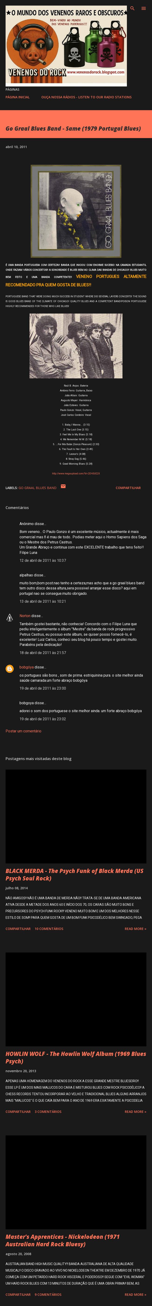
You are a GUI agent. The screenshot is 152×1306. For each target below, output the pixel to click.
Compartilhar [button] (128, 488)
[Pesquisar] (132, 8)
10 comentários (49, 928)
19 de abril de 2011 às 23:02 (43, 719)
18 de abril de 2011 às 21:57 (43, 653)
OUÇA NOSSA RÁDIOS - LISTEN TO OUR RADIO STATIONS (86, 97)
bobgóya (27, 667)
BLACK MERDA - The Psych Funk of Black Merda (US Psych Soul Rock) (74, 874)
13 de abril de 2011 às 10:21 (43, 601)
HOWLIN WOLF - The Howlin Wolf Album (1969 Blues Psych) (76, 1057)
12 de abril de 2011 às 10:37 (43, 560)
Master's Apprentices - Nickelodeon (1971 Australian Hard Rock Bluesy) (63, 1240)
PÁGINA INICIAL (18, 97)
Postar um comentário (23, 731)
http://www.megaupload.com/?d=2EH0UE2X (76, 473)
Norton (25, 616)
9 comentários (48, 1294)
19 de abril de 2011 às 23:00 (43, 688)
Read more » (135, 928)
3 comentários (48, 1111)
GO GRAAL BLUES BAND (37, 488)
